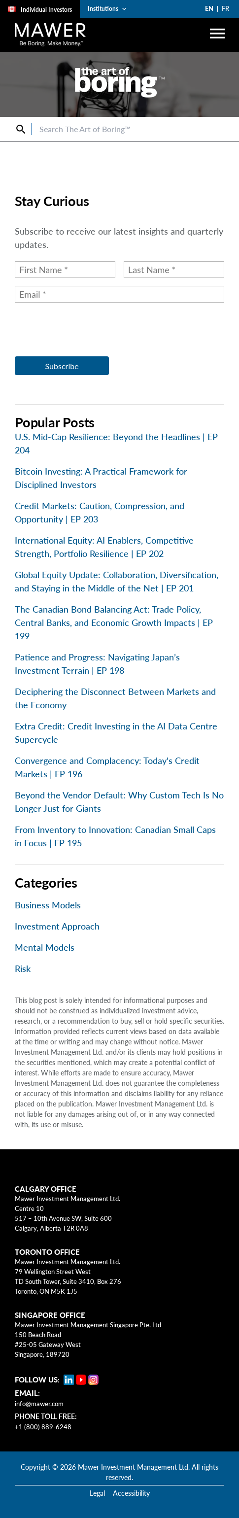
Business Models (48, 904)
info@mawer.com (39, 1404)
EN (209, 8)
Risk (23, 968)
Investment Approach (57, 926)
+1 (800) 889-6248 (43, 1427)
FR (225, 8)
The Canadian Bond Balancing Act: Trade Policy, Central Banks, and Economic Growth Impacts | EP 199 (114, 622)
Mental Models (44, 947)
